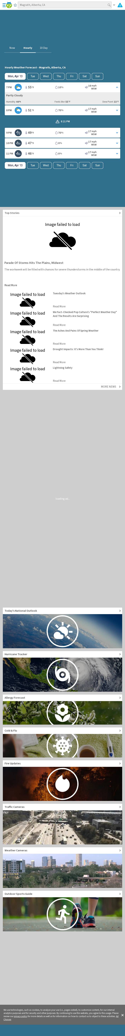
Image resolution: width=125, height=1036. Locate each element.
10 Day (44, 48)
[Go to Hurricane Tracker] (62, 671)
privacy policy (20, 1016)
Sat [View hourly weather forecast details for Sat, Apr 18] (85, 76)
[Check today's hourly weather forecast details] (15, 76)
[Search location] (64, 5)
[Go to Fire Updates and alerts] (62, 780)
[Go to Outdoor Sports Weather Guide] (62, 911)
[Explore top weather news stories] (62, 213)
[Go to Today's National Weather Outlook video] (62, 628)
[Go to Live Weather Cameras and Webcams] (62, 867)
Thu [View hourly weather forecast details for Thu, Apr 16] (59, 76)
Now (12, 48)
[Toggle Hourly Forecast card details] (62, 87)
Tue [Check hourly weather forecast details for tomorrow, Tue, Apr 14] (33, 76)
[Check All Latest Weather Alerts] (120, 5)
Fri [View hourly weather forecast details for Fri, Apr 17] (71, 76)
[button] (122, 1015)
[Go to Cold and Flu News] (62, 742)
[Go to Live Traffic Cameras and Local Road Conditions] (62, 824)
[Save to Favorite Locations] (15, 5)
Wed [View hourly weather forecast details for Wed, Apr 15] (46, 76)
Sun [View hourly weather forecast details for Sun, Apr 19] (97, 76)
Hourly (28, 48)
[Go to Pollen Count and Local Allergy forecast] (62, 710)
